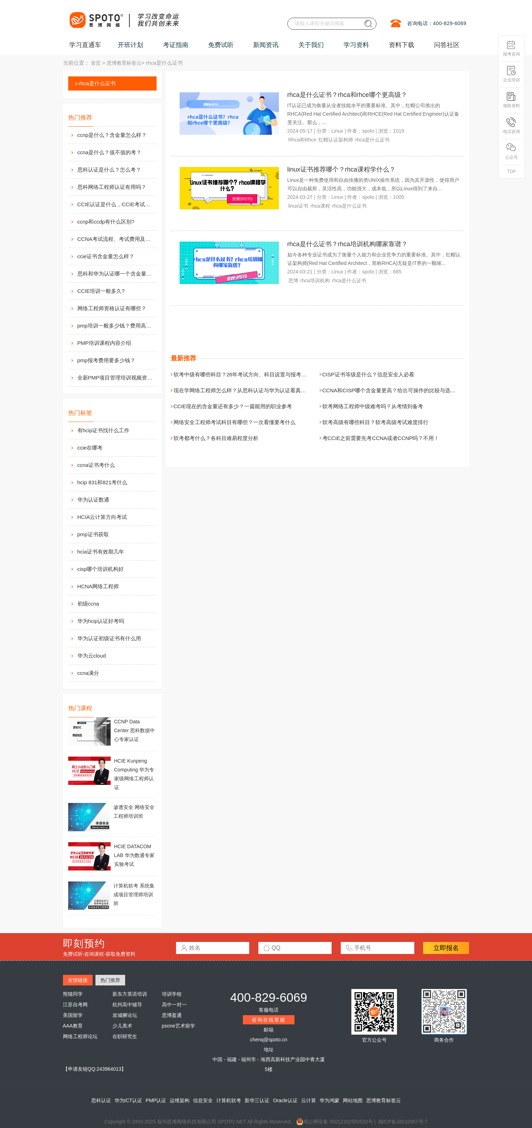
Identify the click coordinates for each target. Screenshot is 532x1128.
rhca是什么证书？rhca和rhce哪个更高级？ (347, 94)
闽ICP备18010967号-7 (403, 1121)
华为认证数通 (93, 500)
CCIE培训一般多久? (101, 291)
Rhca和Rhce (302, 140)
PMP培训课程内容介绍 (104, 343)
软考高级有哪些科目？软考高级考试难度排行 (375, 422)
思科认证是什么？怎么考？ (109, 170)
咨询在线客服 (269, 1020)
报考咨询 (511, 48)
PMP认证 (156, 1100)
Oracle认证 (285, 1100)
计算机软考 (228, 1100)
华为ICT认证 (128, 1100)
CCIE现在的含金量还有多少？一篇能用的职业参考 (233, 406)
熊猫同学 (73, 994)
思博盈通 (172, 1015)
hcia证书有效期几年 (100, 552)
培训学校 (172, 994)
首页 (96, 63)
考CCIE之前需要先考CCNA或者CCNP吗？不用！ (380, 438)
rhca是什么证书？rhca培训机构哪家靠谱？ (347, 244)
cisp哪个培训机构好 (100, 569)
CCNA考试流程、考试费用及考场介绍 (116, 239)
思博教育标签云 (124, 63)
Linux (337, 131)
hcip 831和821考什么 (102, 482)
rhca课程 (320, 206)
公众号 (511, 151)
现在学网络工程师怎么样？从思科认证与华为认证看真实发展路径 (250, 390)
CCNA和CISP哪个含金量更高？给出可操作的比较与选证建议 (394, 390)
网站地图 (353, 1100)
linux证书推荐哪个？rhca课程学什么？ (341, 169)
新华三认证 (257, 1100)
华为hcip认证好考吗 (100, 621)
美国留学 (73, 1015)
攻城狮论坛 (124, 1015)
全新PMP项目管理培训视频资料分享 (116, 378)
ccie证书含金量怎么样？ (106, 256)
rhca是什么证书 (97, 83)
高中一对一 (174, 1004)
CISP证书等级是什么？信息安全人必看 (368, 374)
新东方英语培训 (129, 994)
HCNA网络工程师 (98, 586)
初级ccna (88, 604)
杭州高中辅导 (127, 1004)
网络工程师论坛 (80, 1036)
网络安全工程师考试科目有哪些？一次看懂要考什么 (235, 422)
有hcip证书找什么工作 (103, 430)
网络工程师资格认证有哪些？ (111, 308)
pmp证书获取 (93, 534)
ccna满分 (88, 673)
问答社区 (447, 44)
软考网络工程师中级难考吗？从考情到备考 (372, 406)
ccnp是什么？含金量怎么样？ (112, 135)
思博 (293, 280)
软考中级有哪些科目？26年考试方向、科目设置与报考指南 (243, 374)
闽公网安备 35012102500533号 (334, 1121)
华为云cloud (91, 656)
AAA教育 (73, 1026)
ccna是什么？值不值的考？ (109, 152)
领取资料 (511, 100)
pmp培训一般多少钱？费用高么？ (116, 326)
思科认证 (101, 1100)
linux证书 (298, 206)
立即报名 (446, 947)
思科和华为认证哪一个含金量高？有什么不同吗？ (116, 274)
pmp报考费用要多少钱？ (106, 360)
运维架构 (179, 1100)
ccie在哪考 (90, 448)
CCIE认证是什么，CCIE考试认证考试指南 (116, 204)
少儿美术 (122, 1026)
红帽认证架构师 (335, 140)
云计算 (308, 1100)
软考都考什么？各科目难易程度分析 (216, 438)
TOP (511, 171)
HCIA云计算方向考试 (102, 517)
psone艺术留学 (178, 1026)
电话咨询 (511, 125)
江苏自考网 (75, 1004)
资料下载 (401, 44)
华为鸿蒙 (329, 1100)
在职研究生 (124, 1036)
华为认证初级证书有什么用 (109, 638)
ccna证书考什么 (96, 465)
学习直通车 (85, 44)
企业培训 (511, 74)
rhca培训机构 (315, 280)
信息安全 (203, 1100)
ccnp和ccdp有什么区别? (106, 222)
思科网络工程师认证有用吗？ (111, 187)
